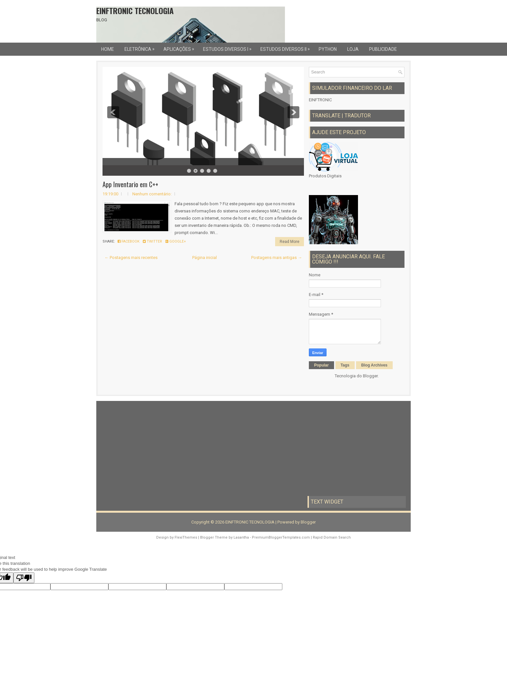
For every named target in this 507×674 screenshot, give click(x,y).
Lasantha (241, 537)
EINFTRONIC (320, 99)
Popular (321, 365)
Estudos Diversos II (286, 47)
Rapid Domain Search (332, 537)
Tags (345, 365)
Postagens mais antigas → (276, 257)
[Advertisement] (150, 448)
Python (328, 49)
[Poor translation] (23, 577)
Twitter (152, 241)
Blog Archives (374, 365)
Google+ (175, 241)
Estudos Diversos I (229, 47)
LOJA (353, 49)
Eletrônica (141, 47)
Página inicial (204, 257)
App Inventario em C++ (130, 184)
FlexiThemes (186, 537)
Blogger (370, 375)
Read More (289, 241)
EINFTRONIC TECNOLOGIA (135, 10)
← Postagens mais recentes (131, 257)
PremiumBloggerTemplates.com (281, 537)
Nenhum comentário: (152, 193)
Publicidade (383, 49)
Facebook (129, 241)
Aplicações (180, 47)
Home (107, 49)
